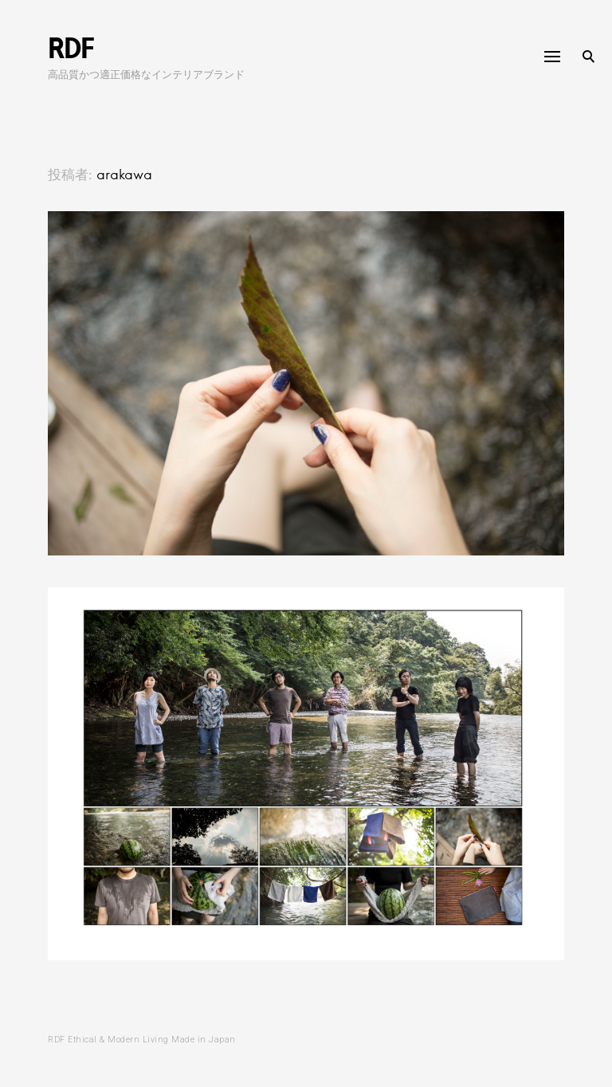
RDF (71, 47)
